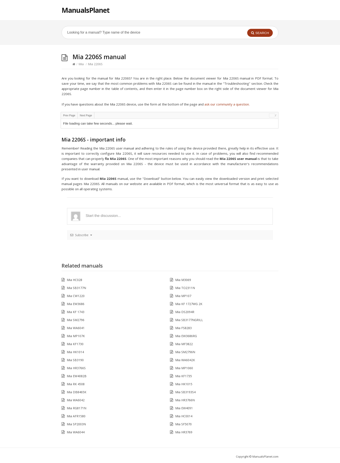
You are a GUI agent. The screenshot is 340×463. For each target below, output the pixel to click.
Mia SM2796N (185, 352)
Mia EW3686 (75, 304)
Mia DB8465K (76, 392)
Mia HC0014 (183, 416)
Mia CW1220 (76, 296)
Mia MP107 (183, 296)
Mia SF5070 (183, 424)
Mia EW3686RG (186, 336)
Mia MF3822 (184, 344)
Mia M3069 (183, 280)
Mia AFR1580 (76, 416)
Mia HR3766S (76, 368)
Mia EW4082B (77, 376)
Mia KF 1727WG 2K (188, 304)
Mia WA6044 (76, 432)
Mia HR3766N (185, 400)
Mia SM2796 (75, 320)
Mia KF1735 (183, 376)
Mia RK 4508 (76, 384)
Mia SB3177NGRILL (189, 320)
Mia (81, 64)
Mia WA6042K (185, 360)
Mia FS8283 (183, 328)
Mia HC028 (74, 280)
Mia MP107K (76, 336)
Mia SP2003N (76, 424)
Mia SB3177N (76, 288)
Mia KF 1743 (75, 312)
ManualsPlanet (86, 10)
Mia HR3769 (183, 432)
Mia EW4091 (184, 408)
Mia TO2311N (185, 288)
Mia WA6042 (76, 400)
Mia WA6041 (76, 328)
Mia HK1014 (75, 352)
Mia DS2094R (184, 312)
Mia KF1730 (75, 344)
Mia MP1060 (184, 368)
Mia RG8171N (76, 408)
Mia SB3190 (75, 360)
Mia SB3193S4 (185, 392)
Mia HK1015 (183, 384)
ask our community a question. (227, 104)
